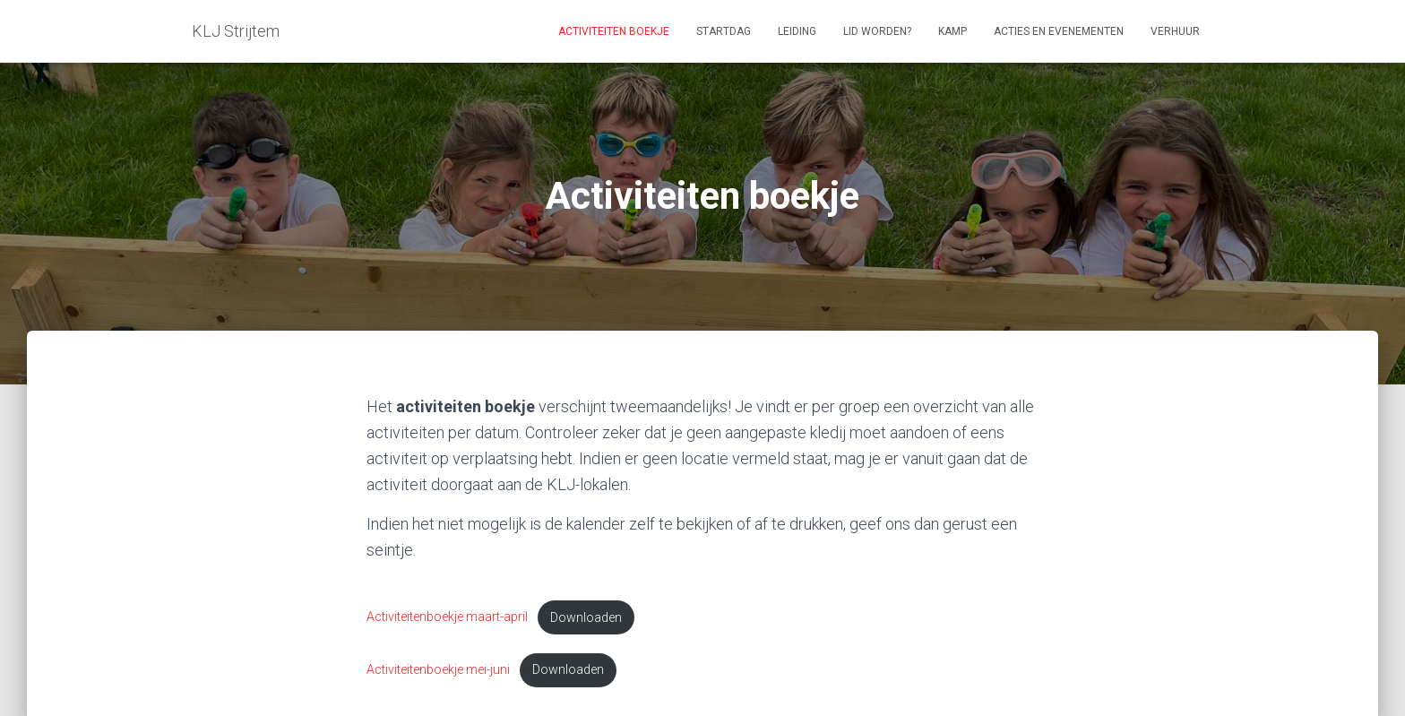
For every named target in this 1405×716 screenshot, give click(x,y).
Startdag (723, 31)
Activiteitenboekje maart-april (447, 617)
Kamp (952, 31)
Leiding (797, 31)
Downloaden (587, 617)
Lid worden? (877, 31)
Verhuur (1175, 31)
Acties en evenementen (1059, 31)
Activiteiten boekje (613, 31)
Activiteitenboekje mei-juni (438, 670)
